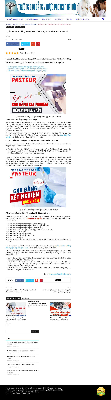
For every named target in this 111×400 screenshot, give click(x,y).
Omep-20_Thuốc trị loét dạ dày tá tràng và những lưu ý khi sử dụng (23, 371)
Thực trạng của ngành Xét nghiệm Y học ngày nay (26, 67)
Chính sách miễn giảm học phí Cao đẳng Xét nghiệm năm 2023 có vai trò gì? (16, 319)
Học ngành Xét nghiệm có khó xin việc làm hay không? (27, 69)
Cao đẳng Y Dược (33, 19)
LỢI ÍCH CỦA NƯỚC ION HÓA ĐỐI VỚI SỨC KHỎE (20, 365)
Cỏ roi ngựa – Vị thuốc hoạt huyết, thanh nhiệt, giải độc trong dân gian (22, 343)
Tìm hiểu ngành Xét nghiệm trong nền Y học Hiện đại (27, 71)
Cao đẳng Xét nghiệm (20, 26)
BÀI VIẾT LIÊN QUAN (13, 298)
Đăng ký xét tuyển (82, 19)
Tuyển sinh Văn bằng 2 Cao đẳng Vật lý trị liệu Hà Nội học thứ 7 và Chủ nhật (21, 291)
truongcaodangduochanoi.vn (60, 274)
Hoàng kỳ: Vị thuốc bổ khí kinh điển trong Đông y (20, 351)
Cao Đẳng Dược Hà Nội (15, 19)
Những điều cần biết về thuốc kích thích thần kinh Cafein (21, 357)
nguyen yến (10, 39)
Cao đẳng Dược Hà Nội (13, 388)
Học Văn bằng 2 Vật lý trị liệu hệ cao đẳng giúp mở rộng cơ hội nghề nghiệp (56, 291)
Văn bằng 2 (59, 19)
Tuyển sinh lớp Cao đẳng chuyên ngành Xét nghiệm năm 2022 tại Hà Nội (37, 305)
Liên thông (47, 19)
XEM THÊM (25, 298)
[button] (103, 19)
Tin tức (70, 19)
